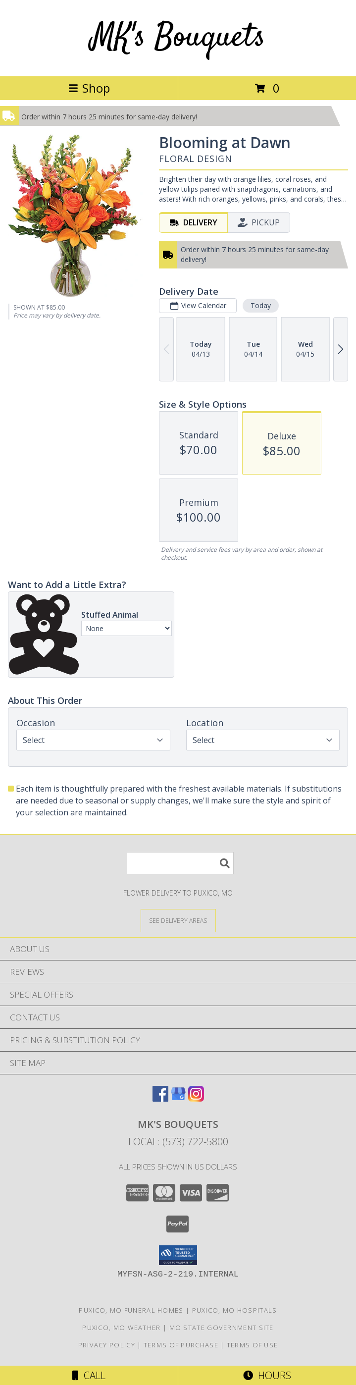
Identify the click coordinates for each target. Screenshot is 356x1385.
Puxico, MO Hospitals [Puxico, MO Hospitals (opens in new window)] (234, 1310)
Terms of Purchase (181, 1344)
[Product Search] (180, 863)
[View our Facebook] (160, 1098)
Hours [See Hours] (267, 1375)
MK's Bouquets (178, 38)
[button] (178, 1255)
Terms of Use (252, 1344)
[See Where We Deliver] (178, 920)
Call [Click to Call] (88, 1375)
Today (261, 305)
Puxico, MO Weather (121, 1327)
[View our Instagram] (196, 1098)
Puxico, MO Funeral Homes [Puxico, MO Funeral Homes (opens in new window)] (131, 1310)
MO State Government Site (221, 1327)
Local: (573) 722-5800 (178, 1141)
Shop (89, 88)
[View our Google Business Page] (178, 1098)
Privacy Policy (106, 1344)
